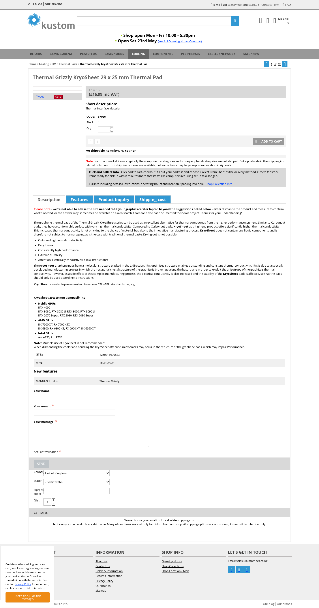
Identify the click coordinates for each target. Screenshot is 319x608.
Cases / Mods (114, 54)
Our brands (53, 4)
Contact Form (270, 5)
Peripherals (190, 54)
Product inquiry (113, 199)
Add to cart (268, 141)
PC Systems (88, 54)
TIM (53, 64)
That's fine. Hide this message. (27, 597)
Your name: (42, 391)
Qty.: (89, 128)
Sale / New (251, 54)
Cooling (138, 54)
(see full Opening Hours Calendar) (180, 41)
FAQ (287, 5)
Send (41, 463)
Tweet (40, 96)
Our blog (35, 4)
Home (32, 64)
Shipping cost (152, 199)
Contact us (103, 566)
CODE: (90, 117)
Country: (38, 472)
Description (49, 199)
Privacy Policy (104, 581)
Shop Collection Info (219, 184)
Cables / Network (221, 54)
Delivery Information (109, 571)
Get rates (41, 513)
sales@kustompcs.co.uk (243, 5)
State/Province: (38, 481)
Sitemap (101, 591)
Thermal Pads (68, 64)
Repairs (36, 54)
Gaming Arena (61, 54)
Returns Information (109, 576)
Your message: (44, 422)
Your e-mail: (42, 406)
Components (163, 54)
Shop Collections (173, 566)
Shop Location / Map (175, 571)
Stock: (90, 122)
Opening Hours (172, 561)
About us (101, 561)
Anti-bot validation (46, 452)
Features (79, 199)
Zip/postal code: (38, 492)
